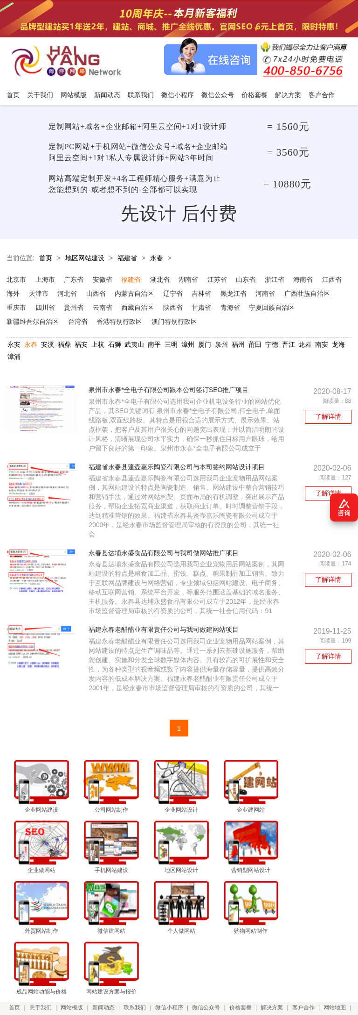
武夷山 (134, 346)
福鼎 (64, 346)
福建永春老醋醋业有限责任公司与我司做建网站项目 (165, 651)
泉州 (221, 346)
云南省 (158, 309)
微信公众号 (208, 969)
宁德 (271, 346)
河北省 (96, 295)
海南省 (305, 281)
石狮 (114, 346)
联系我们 (136, 969)
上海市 (45, 281)
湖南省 (190, 281)
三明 (171, 346)
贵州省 (129, 309)
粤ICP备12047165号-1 (282, 995)
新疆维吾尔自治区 (88, 323)
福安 (81, 346)
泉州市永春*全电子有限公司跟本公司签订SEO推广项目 (170, 392)
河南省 (296, 295)
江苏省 (218, 281)
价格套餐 (242, 969)
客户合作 (305, 969)
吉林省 (231, 295)
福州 (238, 346)
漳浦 (14, 358)
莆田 (254, 346)
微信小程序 (171, 969)
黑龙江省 (264, 295)
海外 (41, 295)
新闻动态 (104, 969)
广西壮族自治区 (29, 309)
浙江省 (276, 281)
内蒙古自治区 (164, 295)
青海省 (286, 309)
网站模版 (73, 969)
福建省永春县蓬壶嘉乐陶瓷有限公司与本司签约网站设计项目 (178, 478)
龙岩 (304, 346)
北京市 (16, 281)
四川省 (100, 309)
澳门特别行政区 (230, 323)
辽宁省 (203, 295)
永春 (156, 260)
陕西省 (229, 309)
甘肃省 (258, 309)
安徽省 (103, 281)
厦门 (204, 346)
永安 (14, 346)
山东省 (247, 281)
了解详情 (328, 418)
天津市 (67, 295)
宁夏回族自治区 (29, 323)
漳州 (187, 346)
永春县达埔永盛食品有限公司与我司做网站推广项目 (165, 565)
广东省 (74, 281)
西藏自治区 (193, 309)
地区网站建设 (84, 260)
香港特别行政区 (175, 323)
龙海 (338, 346)
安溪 (47, 346)
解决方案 (273, 969)
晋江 (288, 346)
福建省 (127, 260)
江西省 (16, 295)
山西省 (125, 295)
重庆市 (71, 309)
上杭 (97, 346)
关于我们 (41, 969)
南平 (154, 346)
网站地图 (337, 969)
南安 (321, 346)
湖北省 (161, 281)
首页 (45, 260)
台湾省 (133, 323)
